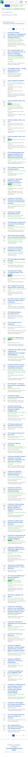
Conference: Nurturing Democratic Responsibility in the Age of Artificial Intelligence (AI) (16, 408)
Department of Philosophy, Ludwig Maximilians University (15, 627)
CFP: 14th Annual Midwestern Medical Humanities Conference (16, 577)
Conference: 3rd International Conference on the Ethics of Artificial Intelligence (16, 537)
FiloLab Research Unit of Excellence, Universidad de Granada (16, 437)
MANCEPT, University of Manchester (16, 652)
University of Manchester (13, 663)
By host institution (14, 5)
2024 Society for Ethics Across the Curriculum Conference (16, 416)
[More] (26, 2)
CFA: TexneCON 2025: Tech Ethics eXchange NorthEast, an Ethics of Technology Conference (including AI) (17, 52)
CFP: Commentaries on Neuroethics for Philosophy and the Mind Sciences (16, 726)
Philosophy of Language (16, 451)
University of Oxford (12, 398)
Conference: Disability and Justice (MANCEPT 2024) (15, 671)
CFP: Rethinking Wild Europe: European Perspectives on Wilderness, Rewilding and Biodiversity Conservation (16, 155)
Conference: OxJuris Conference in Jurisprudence (16, 396)
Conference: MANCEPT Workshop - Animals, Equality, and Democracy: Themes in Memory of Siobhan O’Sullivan (16, 648)
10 (16, 29)
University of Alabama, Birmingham (16, 252)
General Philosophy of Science (18, 638)
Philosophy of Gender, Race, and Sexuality (16, 44)
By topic (7, 5)
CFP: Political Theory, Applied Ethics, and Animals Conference (17, 236)
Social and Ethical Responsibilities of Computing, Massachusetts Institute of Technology (16, 58)
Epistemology (14, 281)
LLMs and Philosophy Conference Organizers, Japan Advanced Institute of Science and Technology (17, 448)
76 (23, 29)
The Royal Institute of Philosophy (15, 82)
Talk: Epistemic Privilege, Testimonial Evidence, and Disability (15, 272)
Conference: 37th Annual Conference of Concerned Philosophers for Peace (15, 248)
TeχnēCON (10, 61)
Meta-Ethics (20, 427)
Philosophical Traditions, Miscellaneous (17, 559)
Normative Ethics (21, 162)
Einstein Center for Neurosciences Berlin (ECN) (14, 104)
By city (21, 5)
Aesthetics (13, 292)
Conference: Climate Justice (16, 337)
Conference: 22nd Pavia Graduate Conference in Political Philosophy (15, 472)
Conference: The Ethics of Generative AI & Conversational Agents (17, 623)
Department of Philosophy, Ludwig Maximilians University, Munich (15, 215)
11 (19, 29)
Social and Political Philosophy (16, 96)
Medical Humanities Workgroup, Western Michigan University (15, 185)
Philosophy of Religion (16, 73)
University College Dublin (13, 637)
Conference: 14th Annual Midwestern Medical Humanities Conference (15, 180)
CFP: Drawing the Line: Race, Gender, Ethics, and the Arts (16, 286)
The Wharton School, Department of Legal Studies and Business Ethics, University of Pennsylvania (16, 527)
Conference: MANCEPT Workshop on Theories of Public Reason (15, 660)
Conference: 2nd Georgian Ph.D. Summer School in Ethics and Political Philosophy (16, 704)
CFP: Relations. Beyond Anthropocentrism (14, 313)
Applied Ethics (14, 43)
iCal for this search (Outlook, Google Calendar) (13, 23)
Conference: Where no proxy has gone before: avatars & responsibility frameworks (16, 366)
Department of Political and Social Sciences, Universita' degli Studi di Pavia (17, 476)
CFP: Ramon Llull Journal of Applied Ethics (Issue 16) (15, 425)
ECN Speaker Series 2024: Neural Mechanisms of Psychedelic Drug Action (16, 108)
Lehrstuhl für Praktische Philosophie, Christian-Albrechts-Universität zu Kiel (16, 356)
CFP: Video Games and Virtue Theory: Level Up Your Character (16, 716)
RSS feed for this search (8, 22)
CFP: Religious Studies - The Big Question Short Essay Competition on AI (17, 70)
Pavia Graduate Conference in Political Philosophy (15, 479)
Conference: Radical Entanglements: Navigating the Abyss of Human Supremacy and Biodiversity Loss (17, 35)
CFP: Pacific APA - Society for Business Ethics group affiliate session (16, 385)
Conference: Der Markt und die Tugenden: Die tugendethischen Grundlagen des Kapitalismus (17, 352)
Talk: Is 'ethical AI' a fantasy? (16, 80)
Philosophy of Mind (15, 145)
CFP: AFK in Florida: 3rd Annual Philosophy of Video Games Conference (16, 300)
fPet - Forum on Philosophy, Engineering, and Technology (15, 556)
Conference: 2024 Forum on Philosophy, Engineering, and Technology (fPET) (16, 549)
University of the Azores (17, 540)
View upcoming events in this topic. (9, 15)
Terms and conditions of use (14, 748)
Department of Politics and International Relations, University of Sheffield (17, 239)
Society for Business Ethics (14, 388)
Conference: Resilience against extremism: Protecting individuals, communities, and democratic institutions (17, 459)
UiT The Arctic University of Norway (15, 598)
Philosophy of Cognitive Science (18, 114)
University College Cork (13, 614)
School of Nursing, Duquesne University (17, 204)
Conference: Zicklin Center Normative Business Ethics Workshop (16, 522)
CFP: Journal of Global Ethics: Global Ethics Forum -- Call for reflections (16, 566)
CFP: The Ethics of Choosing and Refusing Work (16, 168)
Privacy (14, 750)
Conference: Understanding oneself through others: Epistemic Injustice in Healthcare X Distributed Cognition (16, 507)
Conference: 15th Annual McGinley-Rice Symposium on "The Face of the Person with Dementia (16, 201)
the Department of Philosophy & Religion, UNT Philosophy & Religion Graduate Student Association (16, 40)
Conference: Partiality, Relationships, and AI (14, 212)
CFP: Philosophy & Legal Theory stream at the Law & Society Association (17, 223)
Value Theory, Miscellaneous (14, 333)
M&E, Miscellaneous (15, 558)
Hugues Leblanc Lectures (14, 342)
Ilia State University (12, 707)
